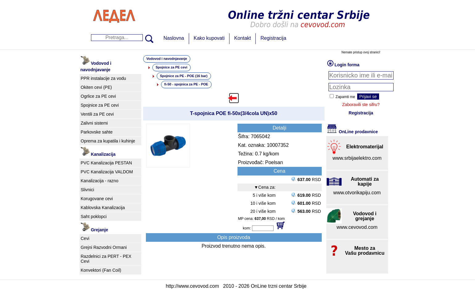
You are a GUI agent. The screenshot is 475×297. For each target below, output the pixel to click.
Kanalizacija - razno (99, 180)
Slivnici (87, 189)
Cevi (85, 238)
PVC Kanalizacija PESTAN (106, 162)
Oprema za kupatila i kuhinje (108, 140)
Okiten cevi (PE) (96, 87)
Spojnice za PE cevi (100, 105)
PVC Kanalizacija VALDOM (107, 171)
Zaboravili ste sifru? (360, 104)
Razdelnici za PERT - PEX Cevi (106, 259)
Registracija (273, 38)
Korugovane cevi (97, 198)
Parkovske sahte (97, 132)
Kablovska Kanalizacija (103, 207)
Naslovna (173, 38)
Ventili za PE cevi (97, 114)
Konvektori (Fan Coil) (101, 270)
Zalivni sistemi (94, 123)
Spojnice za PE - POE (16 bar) (184, 76)
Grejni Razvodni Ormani (104, 247)
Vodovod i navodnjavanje (167, 58)
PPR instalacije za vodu (103, 78)
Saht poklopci (94, 216)
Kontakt (242, 38)
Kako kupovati (209, 38)
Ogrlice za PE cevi (98, 96)
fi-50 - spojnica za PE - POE (186, 84)
